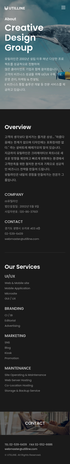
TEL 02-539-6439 (16, 444)
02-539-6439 (14, 235)
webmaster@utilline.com (22, 240)
